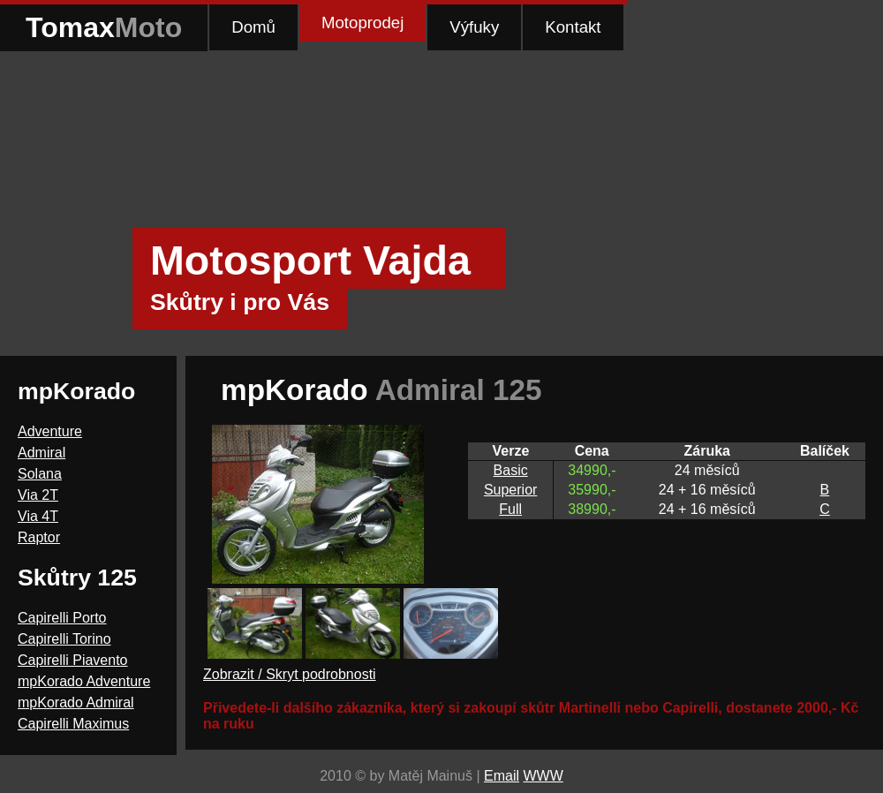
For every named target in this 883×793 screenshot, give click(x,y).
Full (510, 509)
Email (501, 775)
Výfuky (474, 27)
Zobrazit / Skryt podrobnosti (289, 674)
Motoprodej (362, 22)
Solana (40, 473)
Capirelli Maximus (73, 723)
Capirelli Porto (62, 617)
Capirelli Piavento (73, 660)
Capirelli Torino (64, 638)
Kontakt (572, 27)
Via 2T (38, 494)
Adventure (50, 431)
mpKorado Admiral (76, 702)
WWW (542, 775)
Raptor (39, 537)
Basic (511, 470)
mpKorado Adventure (84, 681)
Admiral (41, 452)
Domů (253, 27)
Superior (510, 489)
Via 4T (38, 516)
